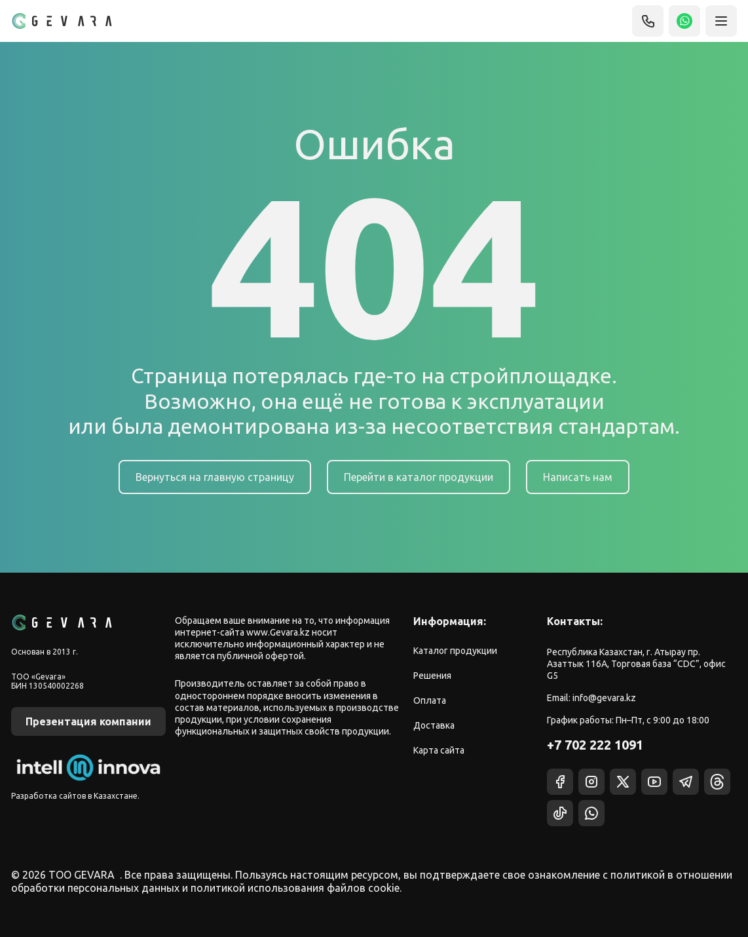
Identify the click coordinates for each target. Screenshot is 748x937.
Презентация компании (88, 721)
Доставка (434, 725)
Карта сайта (438, 750)
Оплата (429, 700)
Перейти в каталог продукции (418, 477)
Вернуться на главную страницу (215, 477)
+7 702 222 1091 (595, 744)
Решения (432, 675)
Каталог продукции (455, 650)
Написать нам (577, 477)
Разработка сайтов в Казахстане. (75, 796)
